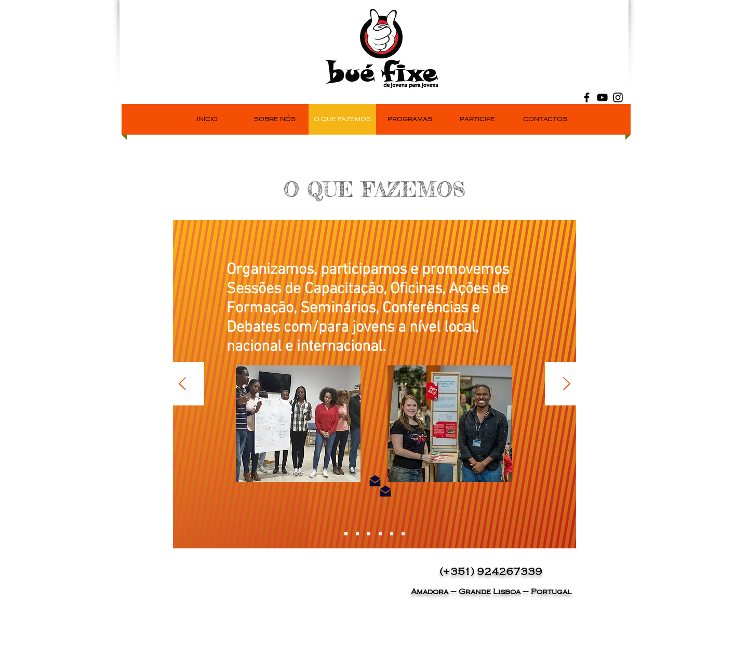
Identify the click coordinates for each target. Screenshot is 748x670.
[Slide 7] (346, 533)
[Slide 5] (391, 533)
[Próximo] (567, 384)
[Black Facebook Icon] (586, 97)
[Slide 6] (403, 533)
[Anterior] (182, 384)
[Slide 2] (357, 533)
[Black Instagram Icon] (617, 97)
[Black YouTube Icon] (602, 97)
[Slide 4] (380, 533)
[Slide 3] (368, 533)
